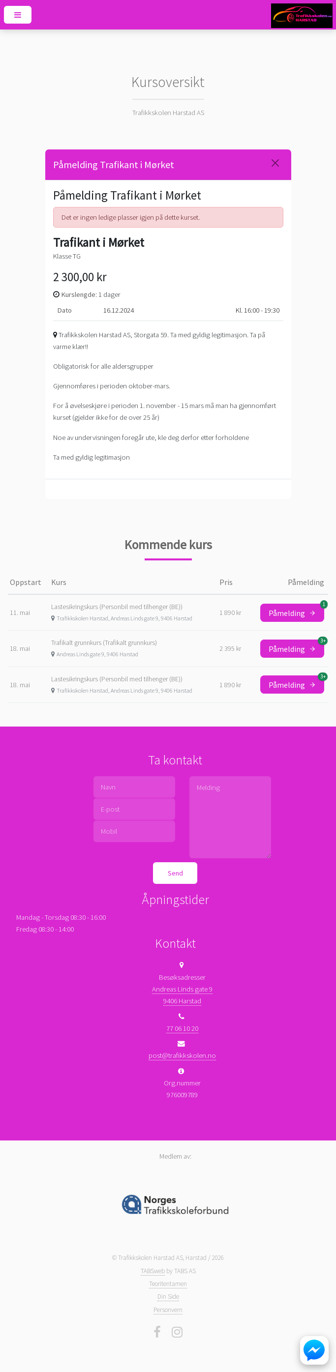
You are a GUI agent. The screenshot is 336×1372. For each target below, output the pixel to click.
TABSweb (153, 1271)
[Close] (275, 163)
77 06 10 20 (182, 1028)
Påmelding (296, 611)
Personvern (168, 1310)
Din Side (168, 1296)
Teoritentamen (168, 1284)
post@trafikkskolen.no (182, 1055)
